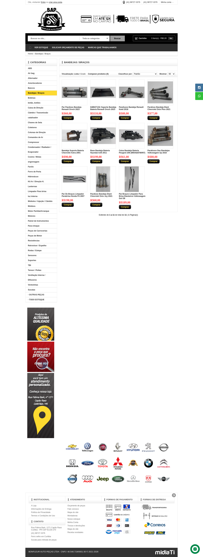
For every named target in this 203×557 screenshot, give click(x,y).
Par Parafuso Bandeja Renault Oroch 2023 (71, 108)
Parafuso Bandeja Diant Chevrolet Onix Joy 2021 (101, 195)
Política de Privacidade (40, 512)
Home (30, 54)
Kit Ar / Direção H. (36, 181)
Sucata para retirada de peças (44, 540)
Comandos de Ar (35, 137)
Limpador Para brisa (37, 191)
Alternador (33, 78)
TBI (29, 265)
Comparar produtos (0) (98, 74)
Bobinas (31, 98)
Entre (43, 2)
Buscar (117, 38)
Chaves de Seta (35, 122)
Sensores (32, 255)
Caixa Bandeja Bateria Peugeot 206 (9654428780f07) (132, 151)
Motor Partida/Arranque (38, 211)
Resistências (33, 241)
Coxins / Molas (34, 157)
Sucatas (31, 290)
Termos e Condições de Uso (43, 516)
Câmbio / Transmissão (38, 113)
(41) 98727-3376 (133, 2)
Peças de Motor (35, 236)
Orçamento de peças (76, 506)
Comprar (68, 118)
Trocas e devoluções (76, 526)
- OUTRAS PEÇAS (36, 295)
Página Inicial (30, 47)
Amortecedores (35, 83)
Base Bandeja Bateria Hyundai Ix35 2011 (100, 151)
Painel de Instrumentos (38, 221)
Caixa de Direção (35, 108)
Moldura (31, 206)
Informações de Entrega (41, 509)
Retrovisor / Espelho (37, 245)
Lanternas (32, 186)
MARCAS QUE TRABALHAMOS (102, 47)
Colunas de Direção (37, 132)
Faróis (31, 167)
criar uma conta (55, 2)
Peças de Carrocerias (37, 231)
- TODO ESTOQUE (36, 300)
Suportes (32, 260)
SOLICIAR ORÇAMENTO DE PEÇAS (68, 47)
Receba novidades (75, 532)
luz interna (32, 196)
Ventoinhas (33, 285)
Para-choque (33, 226)
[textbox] (53, 39)
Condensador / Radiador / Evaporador (39, 149)
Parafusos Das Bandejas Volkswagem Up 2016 (158, 151)
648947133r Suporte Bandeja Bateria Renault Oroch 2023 (103, 108)
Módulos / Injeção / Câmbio (40, 201)
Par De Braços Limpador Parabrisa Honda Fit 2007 (73, 195)
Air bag (31, 73)
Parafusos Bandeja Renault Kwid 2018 (131, 108)
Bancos (31, 88)
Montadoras (73, 516)
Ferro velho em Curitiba (41, 536)
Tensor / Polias (34, 270)
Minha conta (166, 2)
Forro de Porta (34, 172)
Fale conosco (73, 509)
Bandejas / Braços (42, 54)
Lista (76, 74)
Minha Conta (73, 522)
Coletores (32, 127)
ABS (30, 68)
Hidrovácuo (33, 176)
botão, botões (34, 103)
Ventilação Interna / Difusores (36, 277)
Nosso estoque (74, 519)
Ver (171, 38)
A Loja (33, 506)
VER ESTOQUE (41, 47)
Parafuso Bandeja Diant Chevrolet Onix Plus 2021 (158, 108)
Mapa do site (73, 512)
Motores (31, 216)
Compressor (33, 142)
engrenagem (33, 162)
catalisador (33, 118)
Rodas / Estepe (35, 250)
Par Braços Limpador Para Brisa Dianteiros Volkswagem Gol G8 (132, 196)
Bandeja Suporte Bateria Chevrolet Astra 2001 (73, 151)
